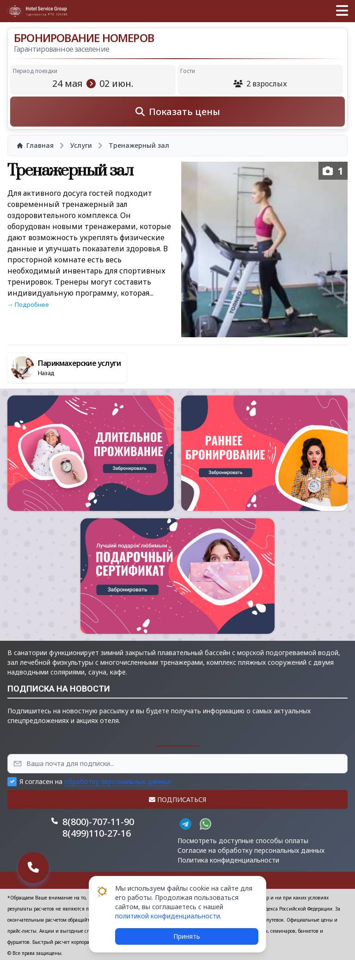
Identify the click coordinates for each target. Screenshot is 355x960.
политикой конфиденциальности (167, 915)
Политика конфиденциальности (228, 860)
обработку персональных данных (117, 781)
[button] (342, 11)
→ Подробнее (28, 304)
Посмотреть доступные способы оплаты (243, 840)
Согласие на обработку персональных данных (251, 850)
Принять (186, 936)
